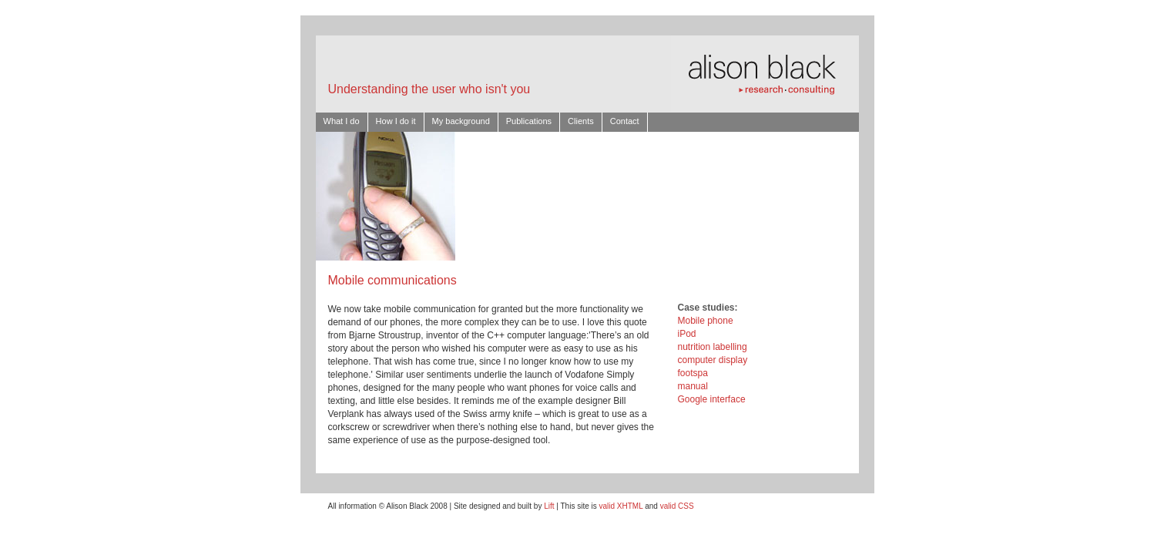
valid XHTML (621, 506)
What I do (342, 121)
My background (461, 121)
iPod (687, 333)
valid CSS (677, 506)
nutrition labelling (712, 346)
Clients (581, 121)
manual (693, 386)
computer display (713, 360)
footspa (693, 373)
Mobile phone (705, 320)
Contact (624, 121)
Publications (529, 121)
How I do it (396, 121)
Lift (549, 506)
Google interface (712, 399)
